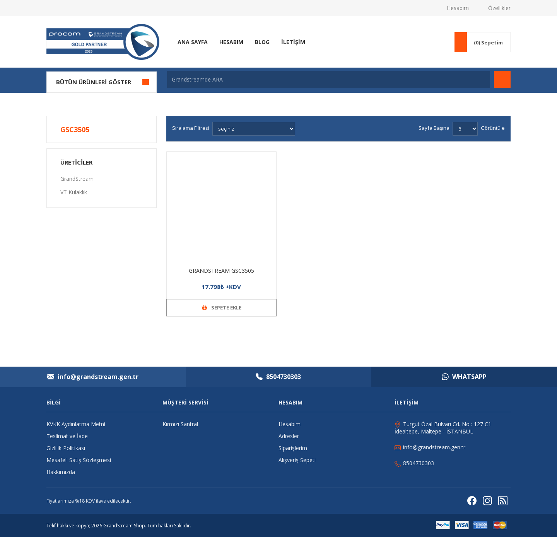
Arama (502, 79)
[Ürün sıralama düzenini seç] (253, 129)
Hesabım (458, 8)
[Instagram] (487, 501)
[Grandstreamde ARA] (328, 79)
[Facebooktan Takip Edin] (472, 501)
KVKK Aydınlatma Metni (75, 424)
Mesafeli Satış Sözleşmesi (78, 460)
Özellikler (499, 8)
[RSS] (502, 501)
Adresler (288, 436)
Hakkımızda (60, 472)
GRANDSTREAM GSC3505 (221, 270)
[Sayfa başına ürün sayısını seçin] (465, 129)
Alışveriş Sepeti (297, 460)
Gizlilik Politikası (65, 448)
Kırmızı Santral (180, 424)
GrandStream (77, 178)
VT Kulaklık (73, 192)
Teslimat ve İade (67, 436)
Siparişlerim (292, 448)
